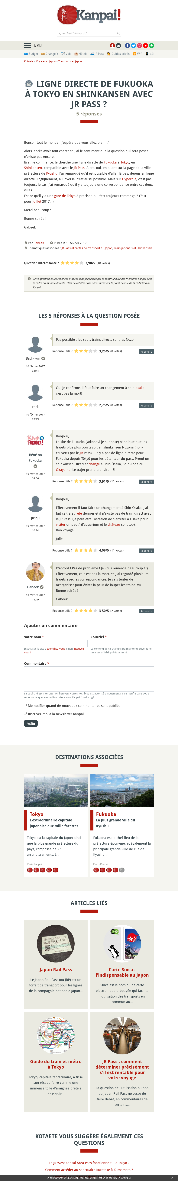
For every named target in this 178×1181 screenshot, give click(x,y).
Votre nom (34, 637)
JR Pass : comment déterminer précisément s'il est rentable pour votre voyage (122, 1069)
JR (81, 453)
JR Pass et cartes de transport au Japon (86, 248)
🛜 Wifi (137, 54)
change (94, 464)
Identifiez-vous (56, 648)
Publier (31, 723)
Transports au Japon (70, 61)
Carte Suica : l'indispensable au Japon (122, 972)
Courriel (99, 637)
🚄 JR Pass (97, 54)
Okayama (63, 469)
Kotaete (28, 61)
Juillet (36, 201)
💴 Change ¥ (49, 54)
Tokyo (125, 162)
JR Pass (79, 167)
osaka (140, 387)
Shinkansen (33, 167)
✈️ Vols (66, 54)
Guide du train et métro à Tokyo (56, 1064)
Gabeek (39, 243)
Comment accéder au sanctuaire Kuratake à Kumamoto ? (89, 1169)
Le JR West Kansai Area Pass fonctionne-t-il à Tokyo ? (89, 1162)
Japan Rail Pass (56, 969)
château (114, 524)
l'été (79, 513)
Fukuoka (110, 162)
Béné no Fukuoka (35, 457)
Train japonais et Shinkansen (133, 248)
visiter (60, 524)
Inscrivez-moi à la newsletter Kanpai (56, 714)
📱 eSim (150, 54)
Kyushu (51, 173)
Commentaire (36, 663)
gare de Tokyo (65, 195)
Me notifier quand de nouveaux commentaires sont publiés (74, 705)
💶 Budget (31, 54)
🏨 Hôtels (80, 54)
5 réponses (89, 114)
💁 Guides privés (118, 54)
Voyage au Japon (46, 61)
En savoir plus (124, 1177)
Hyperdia (129, 179)
